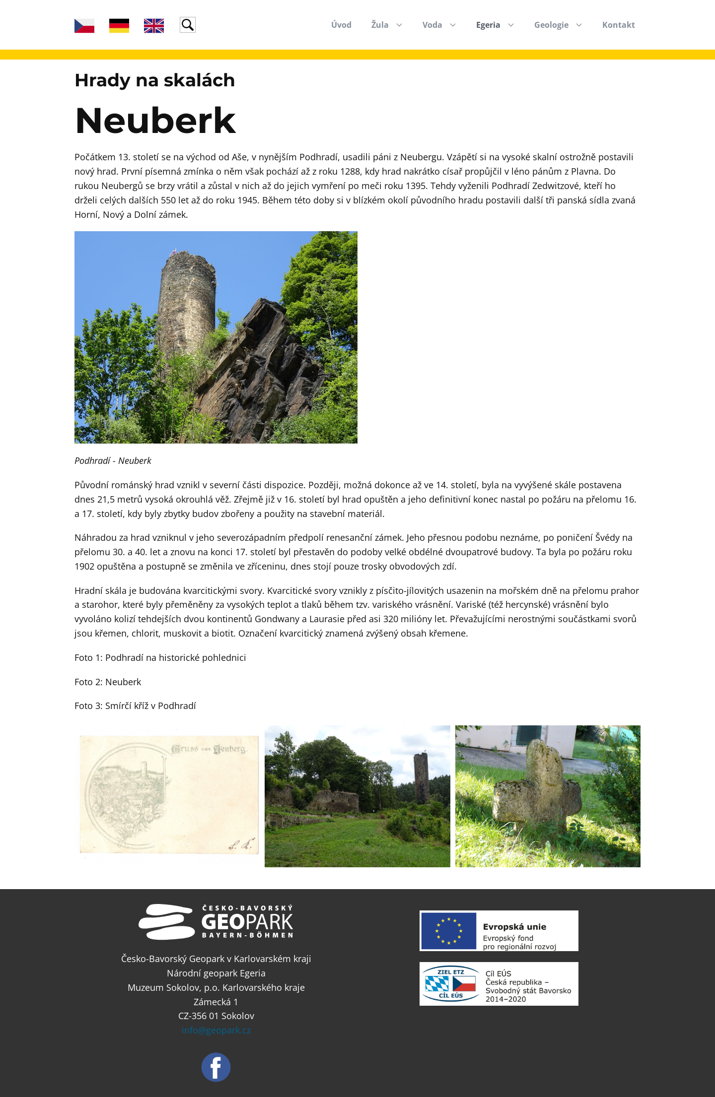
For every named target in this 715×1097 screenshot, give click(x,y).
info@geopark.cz (216, 1030)
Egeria (488, 24)
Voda (432, 24)
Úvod (341, 24)
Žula (380, 24)
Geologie (551, 24)
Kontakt (618, 24)
